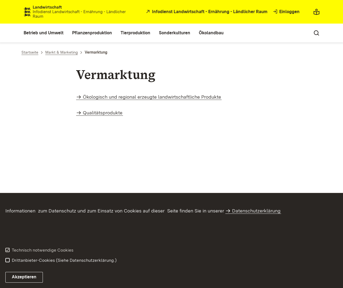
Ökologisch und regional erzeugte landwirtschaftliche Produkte (152, 97)
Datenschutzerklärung (256, 211)
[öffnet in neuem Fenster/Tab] (206, 12)
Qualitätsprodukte (102, 112)
